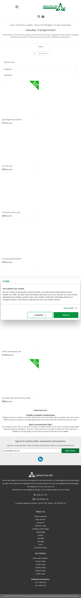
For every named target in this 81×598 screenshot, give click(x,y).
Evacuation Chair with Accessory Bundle (16, 398)
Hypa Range (40, 532)
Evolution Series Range (40, 529)
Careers (40, 535)
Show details (69, 308)
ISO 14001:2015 (40, 585)
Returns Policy (40, 571)
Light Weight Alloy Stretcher (12, 120)
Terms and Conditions (40, 558)
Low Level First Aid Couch (11, 212)
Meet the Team (40, 526)
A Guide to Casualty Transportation (40, 415)
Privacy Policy (40, 561)
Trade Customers (40, 516)
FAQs (40, 544)
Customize (40, 315)
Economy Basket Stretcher (11, 259)
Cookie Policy (40, 564)
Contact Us (41, 523)
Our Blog (40, 541)
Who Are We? (40, 519)
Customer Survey (40, 548)
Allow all (66, 315)
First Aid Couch (7, 166)
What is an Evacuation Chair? (40, 424)
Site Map (40, 538)
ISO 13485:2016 (40, 582)
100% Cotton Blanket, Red (11, 351)
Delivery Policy (40, 567)
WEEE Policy (40, 574)
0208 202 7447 (42, 495)
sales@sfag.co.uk (42, 499)
